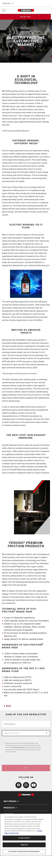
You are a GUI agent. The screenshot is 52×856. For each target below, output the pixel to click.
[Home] (26, 10)
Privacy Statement (18, 747)
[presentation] (22, 758)
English (7, 3)
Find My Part (26, 16)
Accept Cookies (24, 838)
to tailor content (27, 740)
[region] (26, 835)
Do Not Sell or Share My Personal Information (24, 851)
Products (10, 808)
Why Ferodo (12, 801)
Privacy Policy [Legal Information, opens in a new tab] (14, 833)
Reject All (24, 845)
